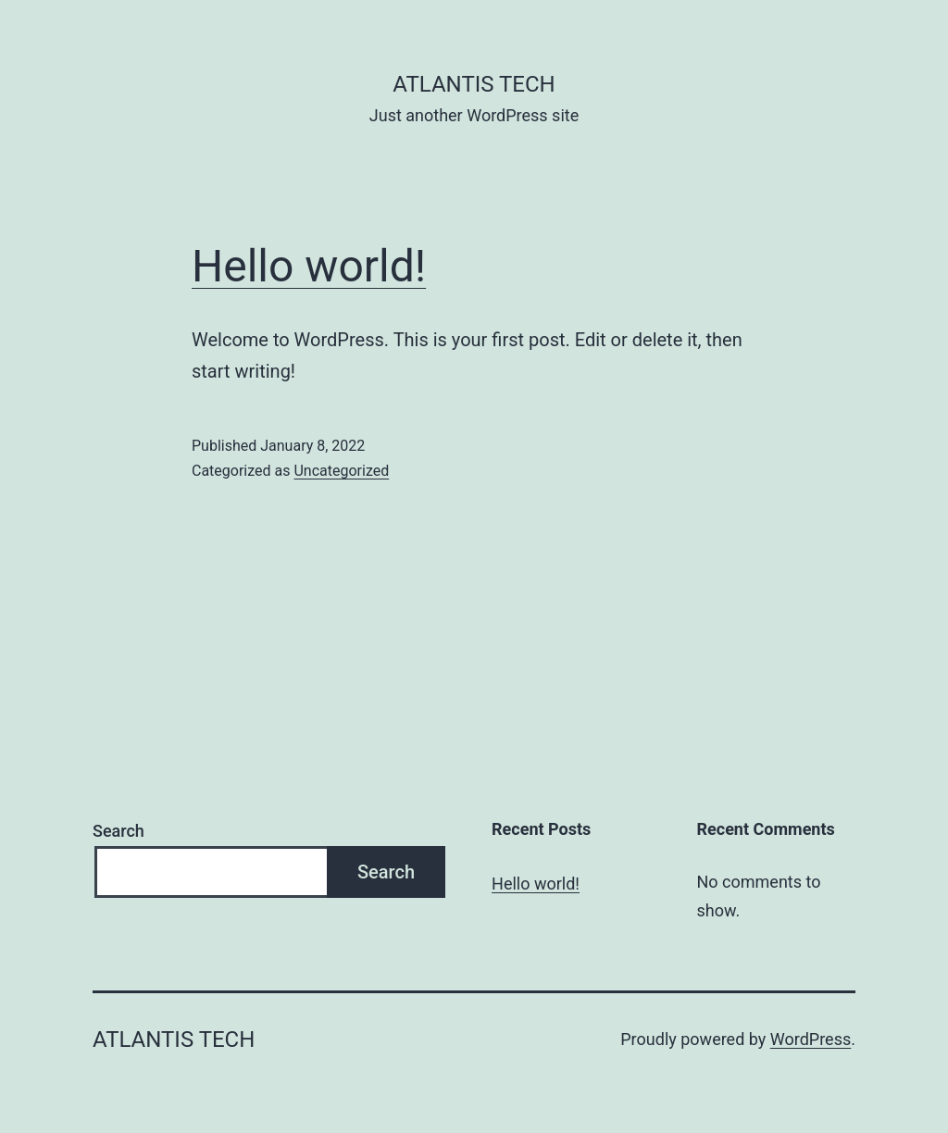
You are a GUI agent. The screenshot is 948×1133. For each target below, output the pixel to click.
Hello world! (309, 266)
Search (118, 830)
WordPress (810, 1039)
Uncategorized (341, 470)
